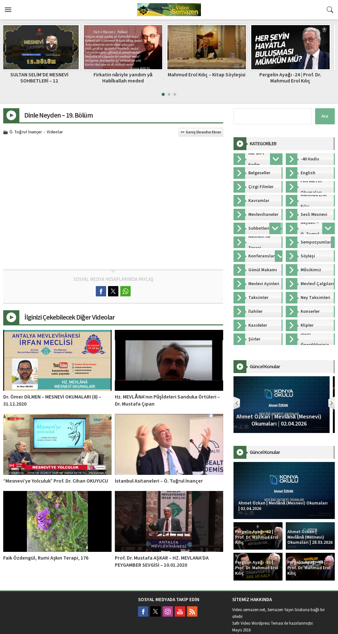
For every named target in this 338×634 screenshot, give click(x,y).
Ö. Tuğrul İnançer (25, 132)
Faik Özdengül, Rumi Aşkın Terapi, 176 (45, 558)
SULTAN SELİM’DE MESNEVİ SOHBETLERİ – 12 (44, 77)
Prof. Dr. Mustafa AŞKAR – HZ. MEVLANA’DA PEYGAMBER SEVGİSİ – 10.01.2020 (162, 561)
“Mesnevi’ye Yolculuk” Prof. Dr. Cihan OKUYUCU (55, 481)
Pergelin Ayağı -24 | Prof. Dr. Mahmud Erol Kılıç (294, 77)
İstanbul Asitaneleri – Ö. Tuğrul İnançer (159, 481)
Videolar (55, 132)
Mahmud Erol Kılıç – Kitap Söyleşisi (211, 74)
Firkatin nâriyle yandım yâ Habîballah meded (127, 77)
